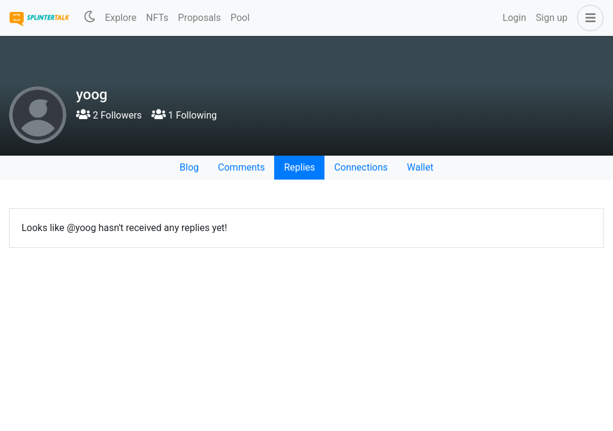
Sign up (552, 17)
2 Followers (109, 115)
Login (514, 17)
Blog (189, 167)
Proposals (199, 17)
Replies (299, 167)
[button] (587, 18)
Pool (240, 17)
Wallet (420, 167)
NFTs (157, 17)
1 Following (184, 115)
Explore (120, 17)
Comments (241, 167)
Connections (360, 167)
